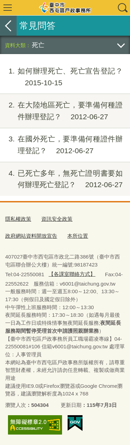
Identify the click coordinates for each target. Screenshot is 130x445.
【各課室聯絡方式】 (72, 274)
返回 (8, 26)
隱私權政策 (18, 219)
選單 (7, 7)
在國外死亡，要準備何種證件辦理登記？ (61, 145)
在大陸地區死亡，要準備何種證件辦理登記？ (61, 111)
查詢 (122, 7)
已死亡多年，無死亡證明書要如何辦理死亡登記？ (61, 179)
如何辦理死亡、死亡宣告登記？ (61, 77)
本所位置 (77, 236)
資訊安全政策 (56, 219)
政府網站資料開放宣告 (31, 236)
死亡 (38, 45)
